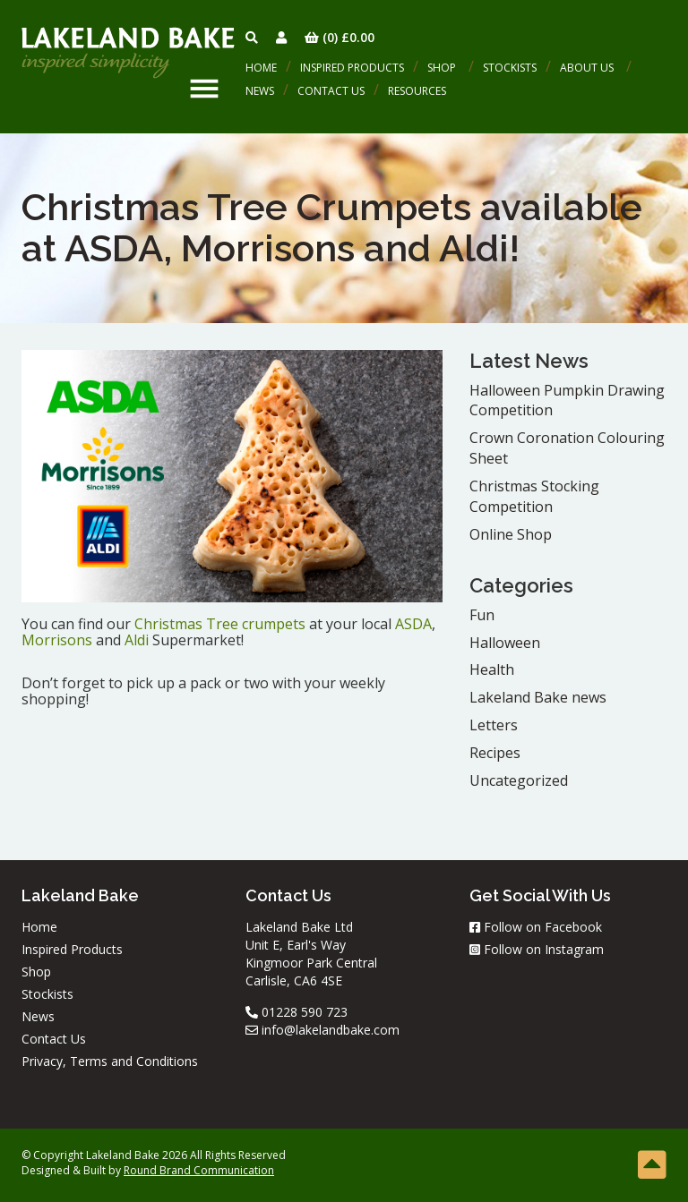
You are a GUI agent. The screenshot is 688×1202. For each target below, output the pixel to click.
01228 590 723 (296, 1011)
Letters (493, 725)
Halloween (504, 642)
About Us (587, 67)
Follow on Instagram (536, 949)
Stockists (510, 67)
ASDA (413, 624)
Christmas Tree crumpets (219, 624)
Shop (441, 67)
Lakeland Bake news (537, 697)
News (259, 90)
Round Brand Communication (199, 1170)
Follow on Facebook (535, 926)
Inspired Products (352, 67)
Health (491, 669)
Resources (417, 90)
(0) (339, 37)
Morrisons (57, 640)
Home (261, 67)
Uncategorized (518, 780)
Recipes (494, 753)
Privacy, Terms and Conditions (110, 1061)
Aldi (137, 640)
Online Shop (510, 534)
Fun (481, 615)
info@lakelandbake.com (322, 1029)
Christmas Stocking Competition (534, 496)
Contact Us (331, 90)
